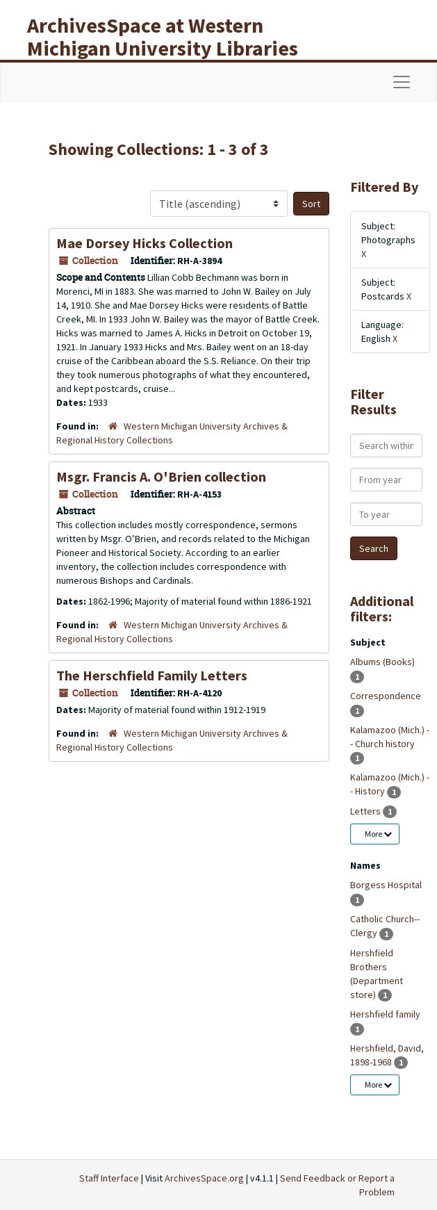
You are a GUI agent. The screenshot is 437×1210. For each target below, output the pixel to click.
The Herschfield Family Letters (151, 675)
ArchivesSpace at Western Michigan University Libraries (162, 36)
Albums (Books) (382, 661)
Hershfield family (385, 1014)
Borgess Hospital (386, 884)
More (378, 833)
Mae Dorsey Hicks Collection (144, 243)
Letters (366, 811)
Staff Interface (109, 1178)
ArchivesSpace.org (204, 1178)
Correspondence (385, 695)
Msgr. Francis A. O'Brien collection (161, 476)
